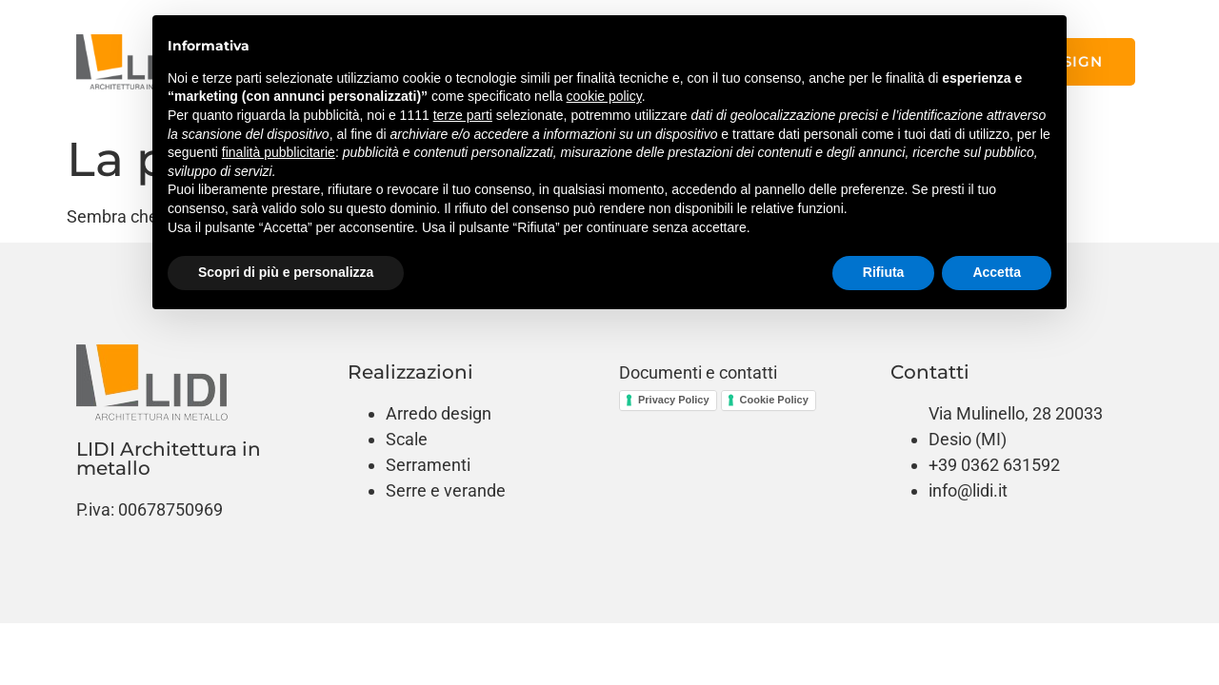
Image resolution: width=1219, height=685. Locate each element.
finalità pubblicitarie (278, 152)
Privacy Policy (673, 399)
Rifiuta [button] (884, 272)
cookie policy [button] (604, 96)
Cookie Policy (774, 399)
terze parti (462, 115)
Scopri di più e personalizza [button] (285, 272)
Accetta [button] (996, 272)
